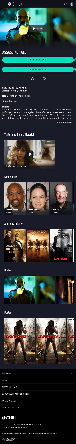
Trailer (38, 28)
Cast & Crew (10, 177)
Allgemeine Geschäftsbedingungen (14, 433)
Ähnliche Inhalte (13, 223)
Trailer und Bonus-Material (19, 134)
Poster (7, 312)
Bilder (7, 270)
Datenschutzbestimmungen (36, 433)
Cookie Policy (52, 433)
